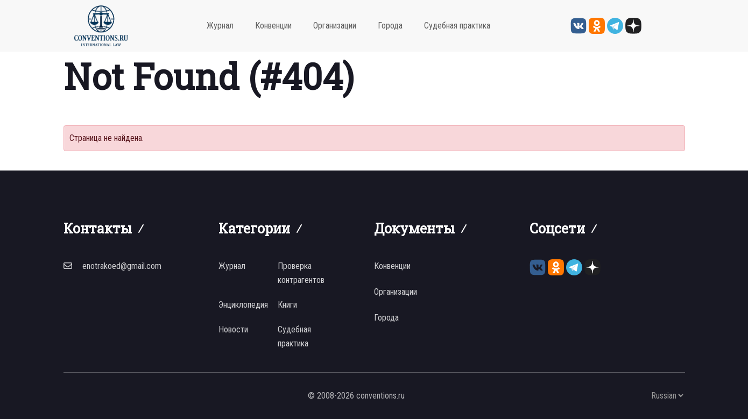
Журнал (220, 25)
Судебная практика (457, 25)
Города (390, 25)
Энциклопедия (243, 305)
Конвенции (273, 25)
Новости (233, 329)
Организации (334, 25)
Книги (287, 305)
